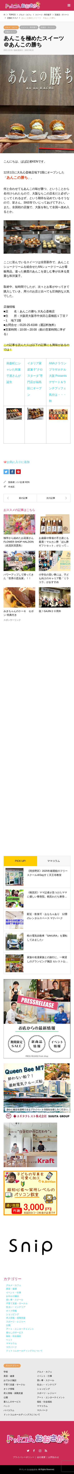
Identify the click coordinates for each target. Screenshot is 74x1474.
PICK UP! (20, 860)
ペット (7, 1406)
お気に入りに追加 (18, 461)
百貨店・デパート (48, 27)
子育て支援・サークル (14, 1384)
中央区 (11, 487)
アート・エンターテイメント (51, 1397)
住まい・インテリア (46, 1384)
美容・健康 (9, 1376)
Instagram (40, 1450)
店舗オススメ (10, 32)
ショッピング (43, 1389)
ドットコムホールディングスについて (22, 1414)
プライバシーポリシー (23, 1457)
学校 (6, 1372)
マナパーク (42, 1410)
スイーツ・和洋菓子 (29, 27)
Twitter (28, 1450)
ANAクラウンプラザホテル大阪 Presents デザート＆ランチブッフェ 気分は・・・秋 (59, 382)
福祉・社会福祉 (44, 1402)
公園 (6, 1397)
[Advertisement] (37, 736)
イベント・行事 (44, 1376)
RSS (46, 1450)
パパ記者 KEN (22, 482)
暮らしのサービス (12, 1402)
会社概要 (41, 1457)
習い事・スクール (45, 1380)
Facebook (34, 1450)
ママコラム (53, 860)
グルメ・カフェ (11, 27)
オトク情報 (9, 1389)
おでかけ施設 (10, 1380)
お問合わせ (53, 1457)
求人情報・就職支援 (13, 1393)
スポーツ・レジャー (46, 1393)
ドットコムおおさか (29, 1469)
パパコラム (9, 1410)
